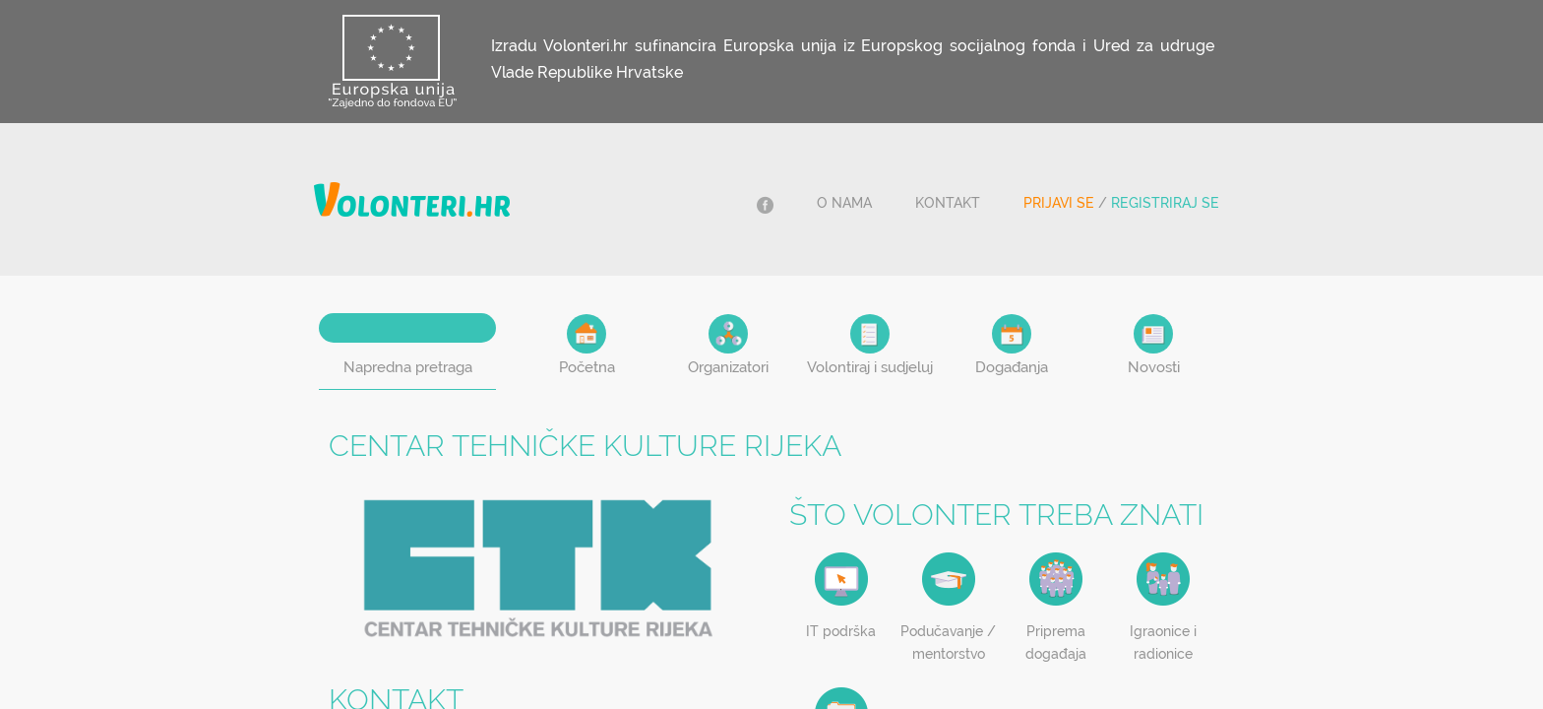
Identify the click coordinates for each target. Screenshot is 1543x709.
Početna (587, 345)
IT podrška (841, 631)
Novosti (1154, 345)
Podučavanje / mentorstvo (948, 642)
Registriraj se (1165, 203)
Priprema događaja (1055, 642)
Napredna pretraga (407, 367)
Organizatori (728, 345)
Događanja (1011, 345)
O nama (844, 203)
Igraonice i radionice (1163, 642)
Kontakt (947, 203)
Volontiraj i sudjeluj (870, 345)
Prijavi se (1058, 203)
